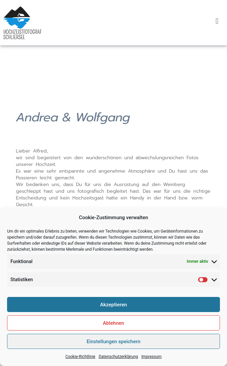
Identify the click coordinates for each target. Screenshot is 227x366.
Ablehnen (113, 328)
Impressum (151, 362)
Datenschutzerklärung (118, 362)
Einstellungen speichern (113, 347)
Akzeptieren (113, 310)
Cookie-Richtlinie (80, 362)
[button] (217, 20)
